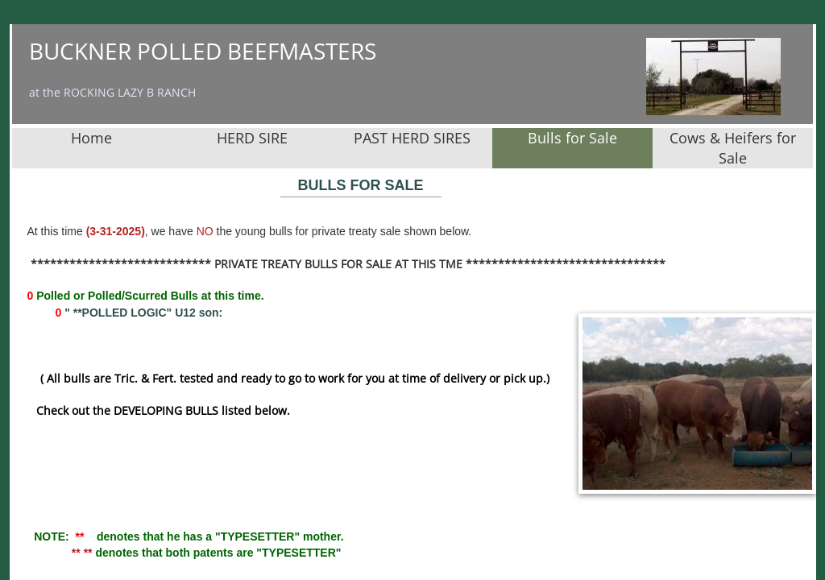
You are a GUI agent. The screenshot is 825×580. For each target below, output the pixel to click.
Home (91, 137)
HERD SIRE (252, 137)
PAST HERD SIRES (412, 137)
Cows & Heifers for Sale (733, 148)
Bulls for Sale (572, 137)
